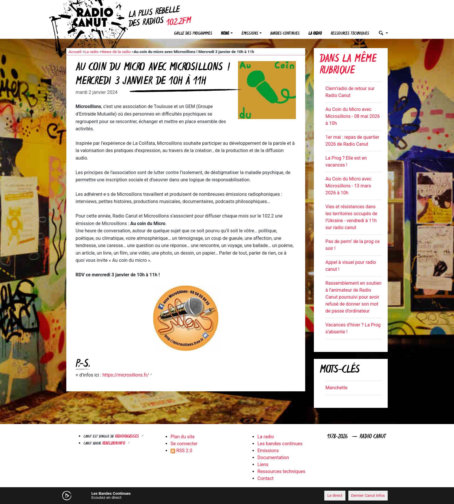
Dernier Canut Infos (368, 495)
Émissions (249, 33)
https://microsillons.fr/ (125, 375)
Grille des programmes (193, 33)
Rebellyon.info (114, 443)
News (225, 33)
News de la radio (116, 51)
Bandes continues (285, 33)
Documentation (273, 457)
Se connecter (184, 443)
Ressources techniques (350, 33)
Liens (262, 464)
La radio (315, 33)
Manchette (336, 387)
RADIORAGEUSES (127, 436)
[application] (227, 495)
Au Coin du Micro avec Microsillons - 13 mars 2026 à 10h (348, 186)
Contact (265, 478)
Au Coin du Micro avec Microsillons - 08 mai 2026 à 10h (352, 116)
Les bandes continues (279, 443)
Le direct (334, 495)
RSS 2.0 (181, 450)
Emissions (268, 450)
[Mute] (156, 495)
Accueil (75, 51)
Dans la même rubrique (348, 65)
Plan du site (183, 436)
